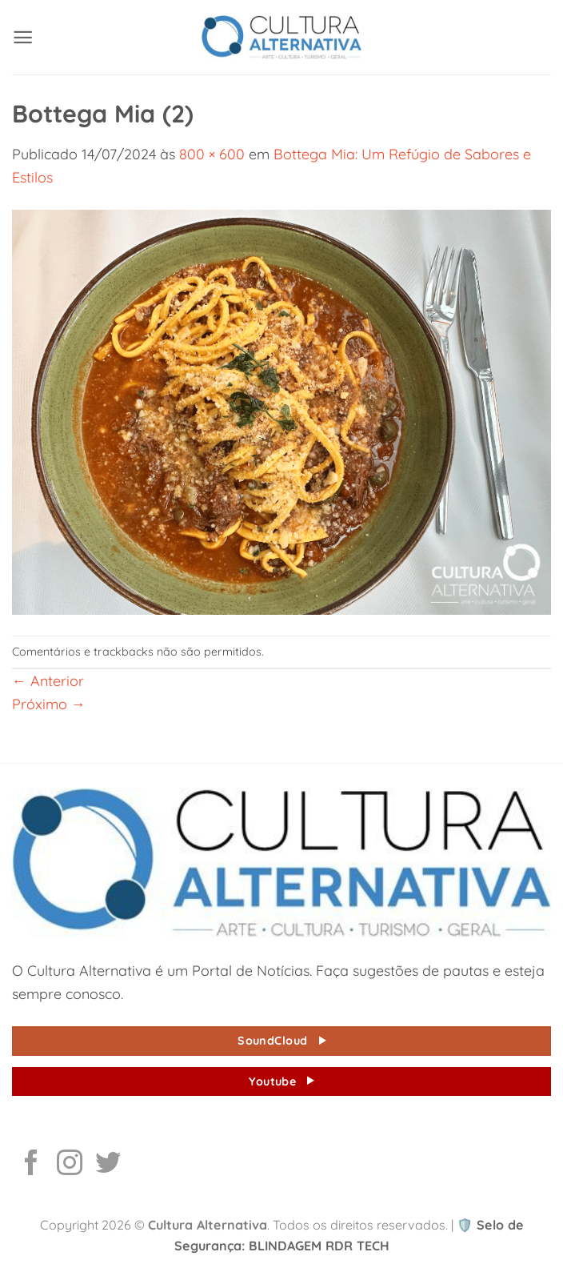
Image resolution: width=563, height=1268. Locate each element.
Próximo (49, 703)
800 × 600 (212, 154)
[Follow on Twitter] (108, 1164)
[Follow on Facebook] (31, 1164)
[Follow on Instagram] (69, 1164)
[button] (23, 37)
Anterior (48, 680)
